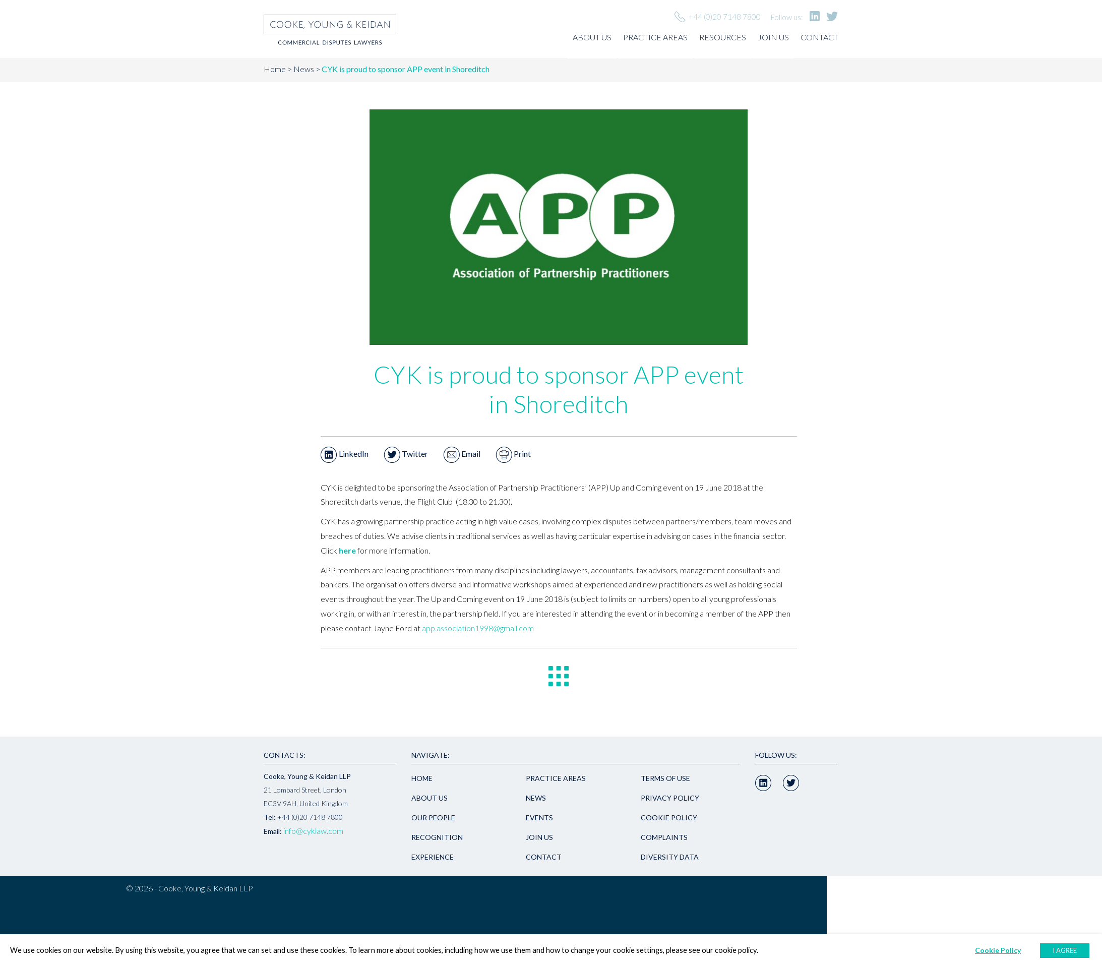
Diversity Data (670, 857)
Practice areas (655, 37)
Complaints (664, 837)
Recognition (437, 837)
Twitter (406, 453)
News (303, 69)
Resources (722, 37)
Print (513, 453)
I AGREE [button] (1065, 950)
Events (539, 817)
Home (275, 69)
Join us (773, 37)
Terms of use (665, 778)
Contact (819, 37)
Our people (433, 817)
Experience (432, 857)
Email (461, 453)
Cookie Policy (669, 817)
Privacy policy (670, 798)
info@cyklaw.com (313, 830)
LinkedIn (345, 453)
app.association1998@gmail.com (478, 628)
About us (592, 37)
